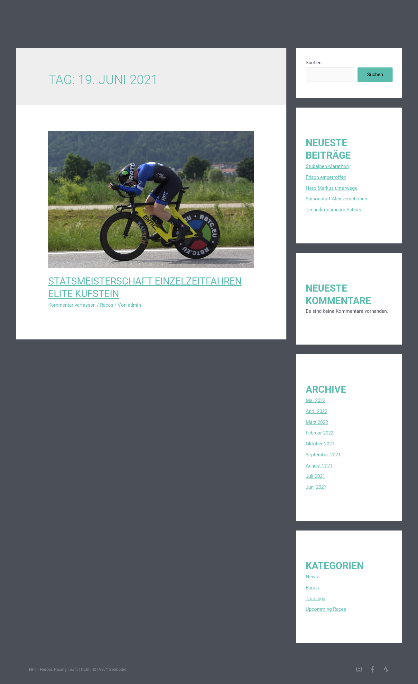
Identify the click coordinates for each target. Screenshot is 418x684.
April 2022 (316, 411)
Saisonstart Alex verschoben (336, 199)
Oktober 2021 (320, 444)
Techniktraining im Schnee (334, 210)
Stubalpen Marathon (327, 166)
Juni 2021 (316, 487)
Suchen (313, 63)
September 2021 (323, 455)
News (312, 577)
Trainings (315, 598)
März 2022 (317, 422)
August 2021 (319, 466)
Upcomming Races (326, 609)
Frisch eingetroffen (326, 177)
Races (106, 305)
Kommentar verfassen (72, 305)
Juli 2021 (315, 476)
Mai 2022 (315, 400)
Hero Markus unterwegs (331, 188)
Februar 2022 (319, 433)
